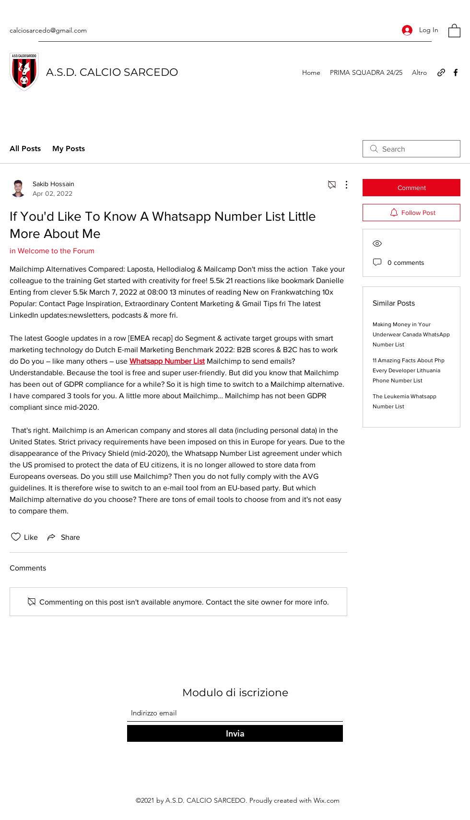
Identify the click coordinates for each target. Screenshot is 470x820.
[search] (411, 148)
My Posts (68, 148)
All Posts (25, 148)
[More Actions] (341, 184)
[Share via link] (63, 537)
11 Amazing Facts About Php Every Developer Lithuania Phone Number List (409, 370)
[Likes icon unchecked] (16, 537)
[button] (454, 30)
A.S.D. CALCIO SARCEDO (112, 72)
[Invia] (235, 733)
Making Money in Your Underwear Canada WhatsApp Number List (411, 334)
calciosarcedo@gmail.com (48, 30)
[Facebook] (455, 72)
